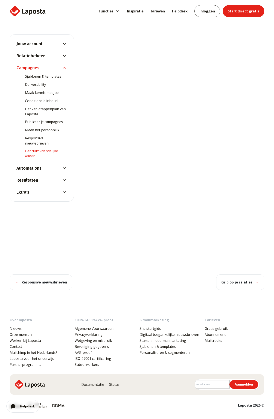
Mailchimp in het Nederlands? (33, 352)
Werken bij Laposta (25, 340)
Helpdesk (180, 11)
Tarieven (157, 11)
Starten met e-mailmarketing (163, 340)
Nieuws (16, 328)
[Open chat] (22, 406)
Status (114, 384)
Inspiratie (135, 11)
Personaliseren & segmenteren (165, 352)
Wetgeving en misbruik (93, 340)
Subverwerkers (87, 364)
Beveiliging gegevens (92, 346)
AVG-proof (83, 352)
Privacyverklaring (89, 334)
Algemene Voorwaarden (94, 328)
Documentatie (92, 384)
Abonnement (215, 334)
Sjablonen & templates (158, 346)
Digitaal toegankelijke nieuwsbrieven (169, 334)
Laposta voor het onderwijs (32, 358)
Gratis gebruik (216, 328)
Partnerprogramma (25, 364)
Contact (16, 346)
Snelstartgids (150, 328)
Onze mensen (21, 334)
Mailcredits (213, 340)
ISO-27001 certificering (93, 358)
